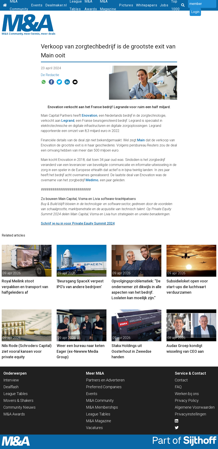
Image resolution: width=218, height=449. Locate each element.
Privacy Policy (187, 400)
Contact (181, 380)
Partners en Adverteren (105, 380)
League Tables (15, 393)
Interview (11, 380)
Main (141, 140)
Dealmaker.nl (56, 5)
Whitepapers (146, 5)
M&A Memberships (102, 407)
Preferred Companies (104, 387)
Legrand (67, 121)
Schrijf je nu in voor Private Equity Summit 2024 (78, 223)
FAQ (178, 387)
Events (37, 5)
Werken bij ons (187, 393)
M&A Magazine (98, 421)
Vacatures (94, 427)
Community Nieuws (19, 407)
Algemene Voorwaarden (195, 407)
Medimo (92, 180)
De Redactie (50, 75)
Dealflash (11, 387)
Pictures (126, 5)
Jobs (164, 5)
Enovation (89, 115)
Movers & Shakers (18, 400)
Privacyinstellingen (190, 414)
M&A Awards (14, 414)
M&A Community (100, 400)
